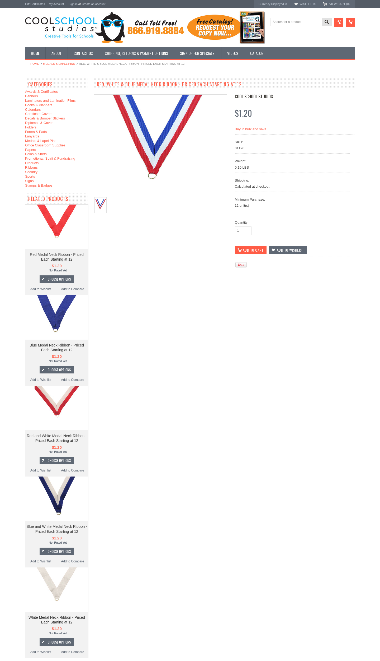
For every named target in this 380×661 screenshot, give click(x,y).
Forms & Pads (36, 132)
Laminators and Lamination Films (50, 101)
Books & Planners (38, 105)
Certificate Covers (38, 114)
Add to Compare (72, 289)
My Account (56, 4)
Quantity (241, 222)
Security (31, 172)
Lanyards (32, 136)
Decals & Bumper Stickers (45, 118)
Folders (30, 127)
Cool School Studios (254, 96)
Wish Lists (308, 4)
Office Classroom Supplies (45, 145)
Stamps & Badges (39, 185)
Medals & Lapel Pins (59, 63)
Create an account (94, 4)
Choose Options (59, 279)
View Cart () (339, 4)
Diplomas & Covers (39, 123)
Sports (30, 176)
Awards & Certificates (41, 92)
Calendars (33, 110)
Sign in (73, 4)
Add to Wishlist (40, 289)
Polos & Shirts (36, 154)
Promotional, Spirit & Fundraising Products (50, 160)
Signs (29, 181)
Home (34, 63)
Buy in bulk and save (251, 129)
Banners (31, 96)
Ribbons (31, 167)
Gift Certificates (35, 4)
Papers (30, 150)
